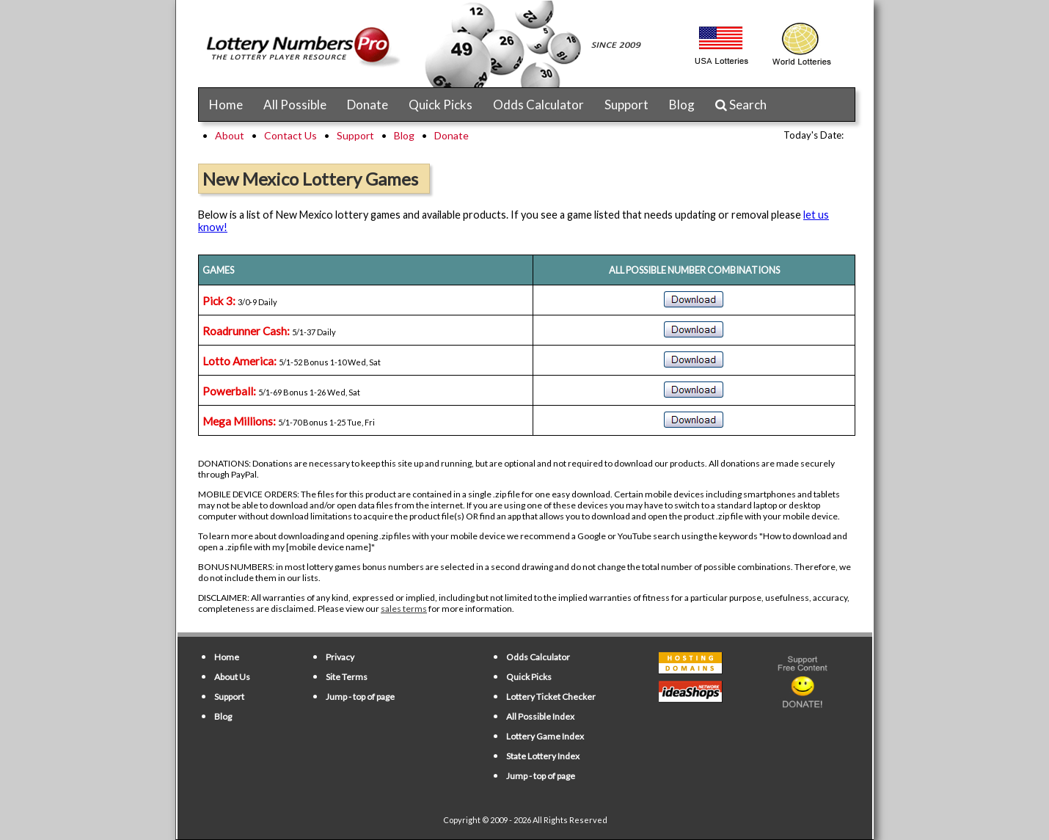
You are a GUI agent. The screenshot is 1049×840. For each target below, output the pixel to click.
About (229, 135)
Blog (682, 104)
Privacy (340, 656)
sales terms (404, 608)
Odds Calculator (538, 104)
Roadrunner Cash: (246, 330)
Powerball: (229, 391)
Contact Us (290, 135)
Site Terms (347, 676)
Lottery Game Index (545, 736)
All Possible (294, 104)
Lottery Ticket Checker (551, 696)
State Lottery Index (543, 756)
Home (226, 104)
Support (626, 104)
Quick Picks (440, 104)
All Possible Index (540, 716)
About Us (232, 676)
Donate (367, 104)
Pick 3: (218, 300)
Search (741, 104)
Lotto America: (239, 361)
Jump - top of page (360, 696)
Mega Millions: (239, 421)
